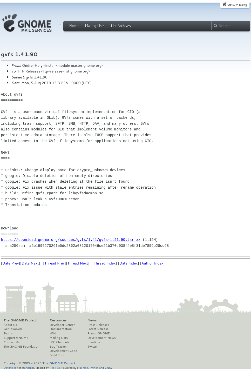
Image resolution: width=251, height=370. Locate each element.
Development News (101, 338)
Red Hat (54, 367)
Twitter (92, 347)
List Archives (121, 25)
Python (94, 367)
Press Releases (98, 325)
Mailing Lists (95, 25)
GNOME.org (237, 4)
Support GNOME (16, 338)
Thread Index (105, 263)
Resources (58, 320)
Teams (8, 333)
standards (28, 367)
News (92, 320)
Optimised (10, 367)
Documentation (61, 329)
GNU (108, 367)
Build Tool (57, 355)
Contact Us (12, 342)
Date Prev (10, 263)
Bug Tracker (58, 347)
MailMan (82, 367)
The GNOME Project (20, 320)
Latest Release (97, 329)
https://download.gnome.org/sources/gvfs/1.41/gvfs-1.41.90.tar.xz (71, 239)
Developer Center (62, 325)
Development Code (63, 351)
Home (74, 25)
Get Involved (13, 329)
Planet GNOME (98, 333)
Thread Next (77, 263)
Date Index (128, 263)
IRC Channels (59, 342)
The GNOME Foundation (21, 347)
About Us (10, 325)
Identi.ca (93, 342)
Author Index (152, 263)
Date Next (30, 263)
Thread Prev (54, 263)
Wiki (53, 333)
